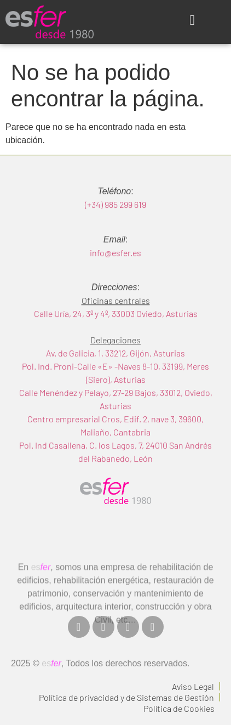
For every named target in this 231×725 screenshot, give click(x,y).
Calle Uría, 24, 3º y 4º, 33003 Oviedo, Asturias (116, 326)
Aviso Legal (193, 686)
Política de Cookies (179, 708)
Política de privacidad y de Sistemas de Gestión (126, 697)
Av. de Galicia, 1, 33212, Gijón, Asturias (115, 365)
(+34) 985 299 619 (115, 217)
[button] (192, 20)
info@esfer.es (115, 265)
